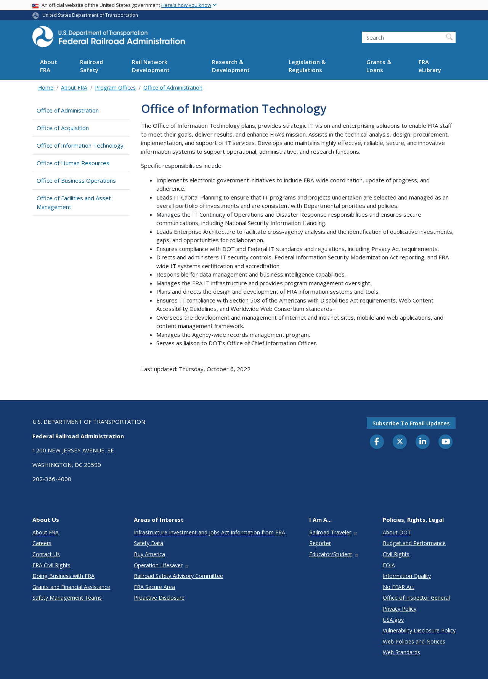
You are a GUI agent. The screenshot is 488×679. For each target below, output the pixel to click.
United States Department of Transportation (90, 15)
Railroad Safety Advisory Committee (178, 575)
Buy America (149, 554)
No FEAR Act (398, 587)
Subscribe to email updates (411, 423)
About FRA (48, 66)
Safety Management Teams (67, 597)
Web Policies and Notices (414, 641)
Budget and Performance (414, 543)
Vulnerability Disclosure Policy (419, 630)
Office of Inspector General (416, 597)
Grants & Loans (378, 66)
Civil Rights (396, 554)
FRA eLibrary (430, 66)
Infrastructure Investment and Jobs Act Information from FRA (209, 532)
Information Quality (407, 575)
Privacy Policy (399, 608)
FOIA (389, 565)
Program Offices (115, 87)
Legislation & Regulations (307, 66)
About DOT (397, 532)
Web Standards (401, 652)
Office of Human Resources (73, 163)
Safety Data (148, 543)
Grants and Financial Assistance (71, 587)
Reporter (320, 543)
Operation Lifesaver (161, 565)
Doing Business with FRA (63, 575)
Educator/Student (334, 554)
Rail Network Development (151, 66)
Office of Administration (172, 87)
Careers (41, 543)
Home (45, 87)
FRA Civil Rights (51, 565)
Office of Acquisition (63, 128)
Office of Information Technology (80, 145)
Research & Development (231, 66)
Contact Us (46, 554)
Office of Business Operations (76, 180)
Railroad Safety (91, 66)
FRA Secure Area (154, 587)
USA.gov (393, 619)
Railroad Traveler (333, 532)
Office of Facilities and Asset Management (74, 202)
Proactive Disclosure (159, 597)
